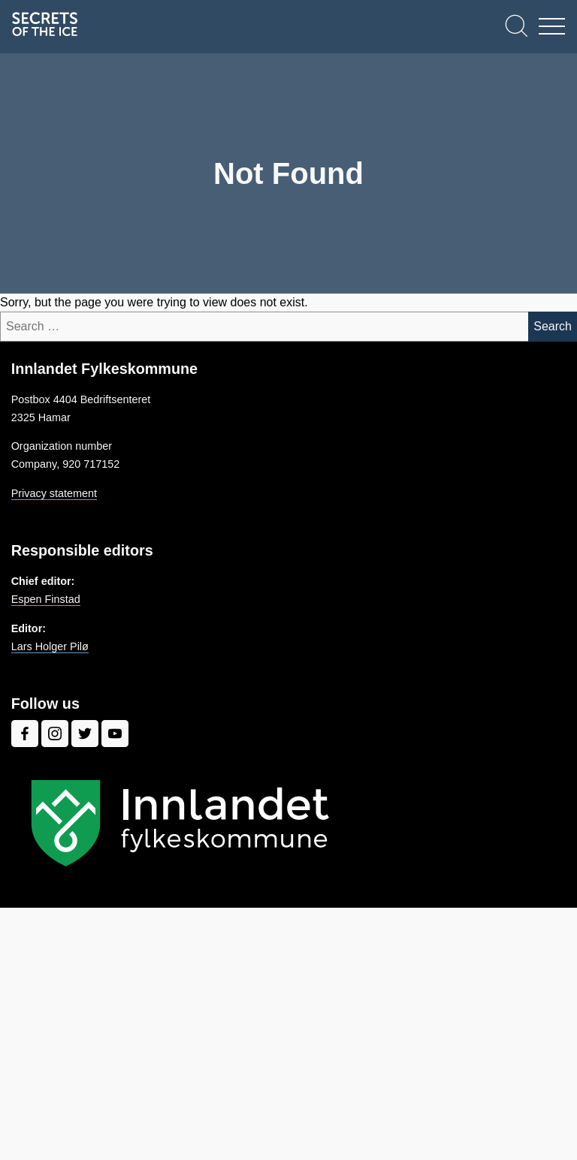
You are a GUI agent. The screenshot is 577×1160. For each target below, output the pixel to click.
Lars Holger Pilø (50, 646)
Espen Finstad (45, 599)
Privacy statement (54, 493)
